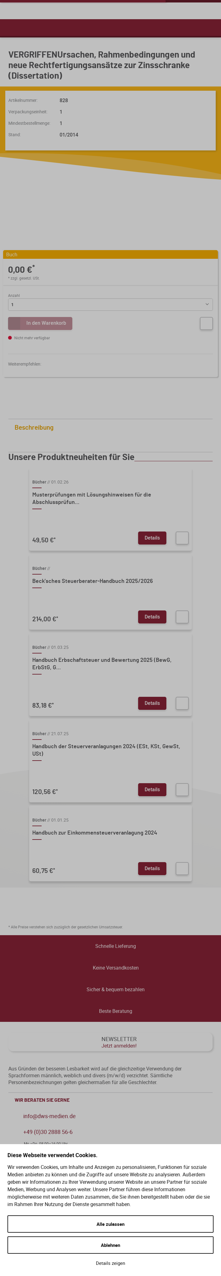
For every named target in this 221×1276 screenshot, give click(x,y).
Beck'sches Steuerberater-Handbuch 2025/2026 (92, 581)
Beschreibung (112, 427)
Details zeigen (110, 1263)
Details (152, 537)
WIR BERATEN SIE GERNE (112, 1100)
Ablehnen (110, 1245)
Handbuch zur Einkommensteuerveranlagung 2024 (94, 833)
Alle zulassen (110, 1224)
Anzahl (14, 295)
